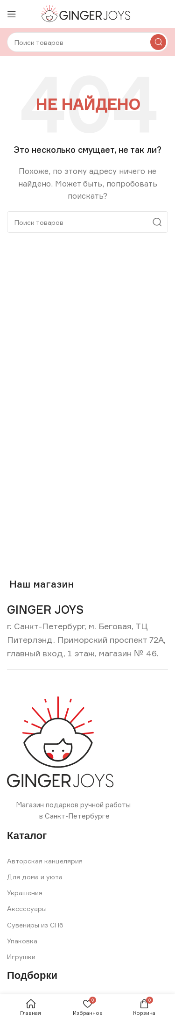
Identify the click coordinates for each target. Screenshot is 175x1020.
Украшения (24, 893)
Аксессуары (27, 908)
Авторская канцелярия (45, 861)
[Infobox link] (45, 610)
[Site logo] (87, 13)
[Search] (87, 42)
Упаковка (22, 941)
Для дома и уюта (35, 877)
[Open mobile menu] (11, 14)
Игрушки (21, 957)
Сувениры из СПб (35, 925)
